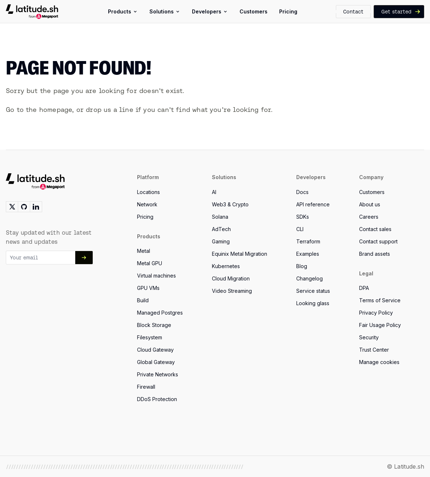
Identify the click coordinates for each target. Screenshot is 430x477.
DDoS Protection (157, 399)
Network (147, 204)
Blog (301, 266)
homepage (55, 109)
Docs (302, 192)
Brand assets (374, 254)
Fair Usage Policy (380, 325)
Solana (220, 217)
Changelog (309, 278)
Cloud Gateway (155, 350)
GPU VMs (148, 288)
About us (369, 204)
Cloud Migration (231, 278)
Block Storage (154, 325)
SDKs (302, 217)
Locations (148, 192)
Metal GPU (149, 263)
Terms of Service (380, 300)
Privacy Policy (376, 313)
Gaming (221, 241)
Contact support (378, 241)
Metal (143, 251)
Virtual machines (156, 275)
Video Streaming (232, 291)
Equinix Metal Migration (239, 254)
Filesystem (149, 337)
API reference (313, 204)
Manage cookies (379, 362)
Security (369, 337)
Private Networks (157, 374)
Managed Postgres (160, 313)
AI (214, 192)
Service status (313, 291)
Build (143, 300)
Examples (307, 254)
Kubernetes (226, 266)
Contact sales (375, 229)
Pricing (145, 217)
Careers (368, 217)
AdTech (221, 229)
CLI (300, 229)
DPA (364, 288)
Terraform (308, 241)
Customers (372, 192)
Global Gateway (156, 362)
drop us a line (109, 109)
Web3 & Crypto (230, 204)
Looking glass (312, 303)
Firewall (146, 387)
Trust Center (374, 350)
